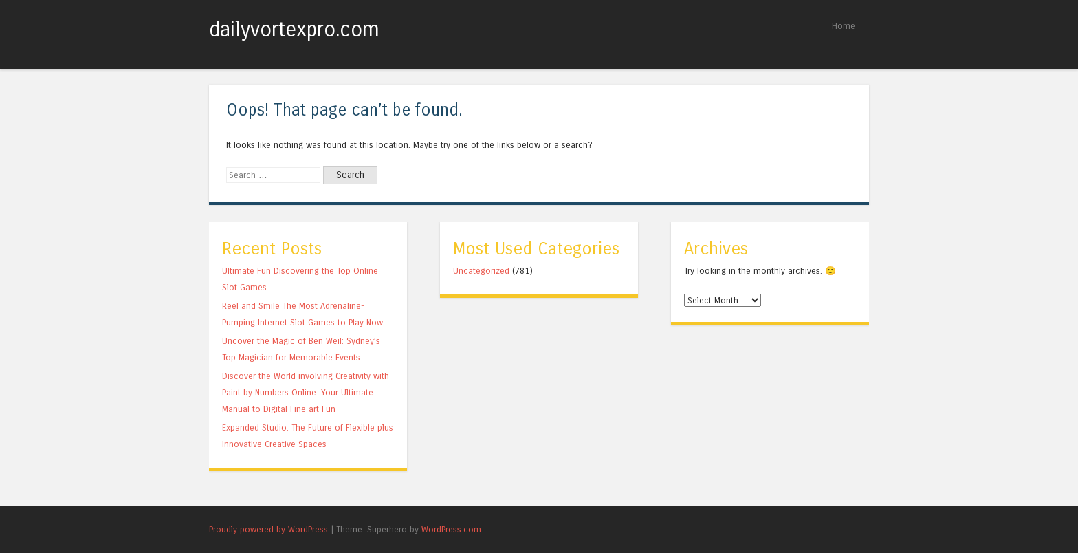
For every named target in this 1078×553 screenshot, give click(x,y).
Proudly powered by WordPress (268, 529)
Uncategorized (481, 270)
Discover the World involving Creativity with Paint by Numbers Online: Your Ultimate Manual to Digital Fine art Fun (305, 392)
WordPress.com (451, 529)
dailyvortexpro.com (294, 29)
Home (843, 26)
